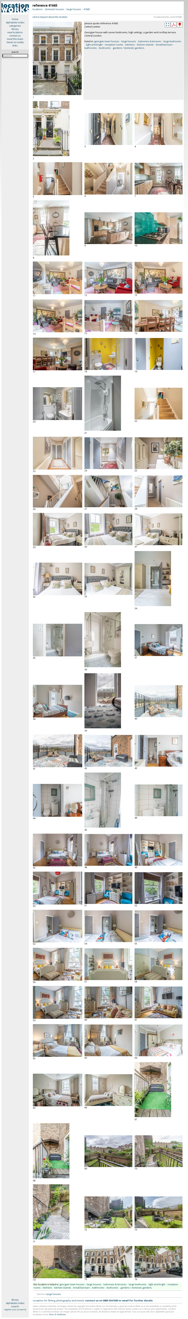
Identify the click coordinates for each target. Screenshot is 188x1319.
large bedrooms (172, 41)
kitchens (130, 44)
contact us (15, 35)
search (15, 1306)
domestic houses (54, 9)
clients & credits (15, 42)
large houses (73, 9)
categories (15, 25)
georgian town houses (106, 41)
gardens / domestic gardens (128, 48)
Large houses (53, 1294)
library (15, 29)
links (15, 45)
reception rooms (114, 44)
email (125, 1300)
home (15, 19)
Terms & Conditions (57, 1314)
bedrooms (105, 48)
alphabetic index (15, 22)
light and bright (94, 44)
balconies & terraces (149, 41)
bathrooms (90, 48)
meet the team (15, 39)
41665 (87, 9)
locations (37, 9)
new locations (15, 32)
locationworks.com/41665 (168, 17)
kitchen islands (145, 44)
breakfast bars (164, 44)
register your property (15, 1309)
